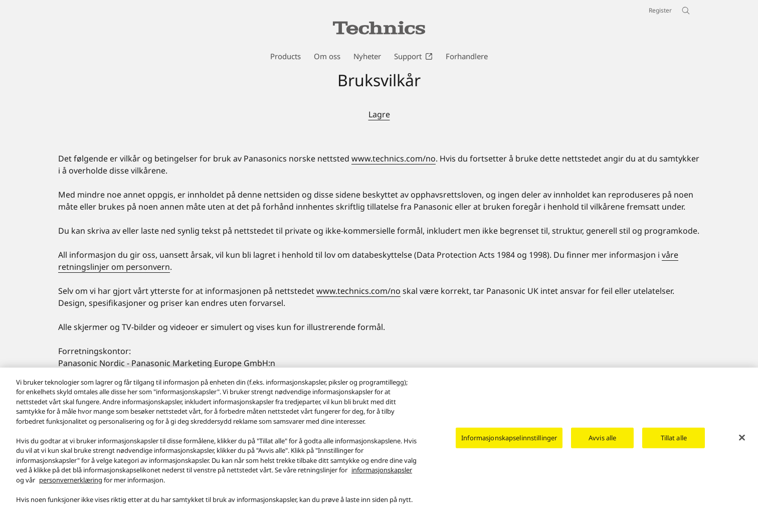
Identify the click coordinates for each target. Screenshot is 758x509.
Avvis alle (602, 442)
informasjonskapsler (381, 475)
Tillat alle (674, 442)
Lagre (379, 114)
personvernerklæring (70, 484)
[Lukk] (742, 442)
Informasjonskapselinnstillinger (509, 442)
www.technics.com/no (393, 158)
